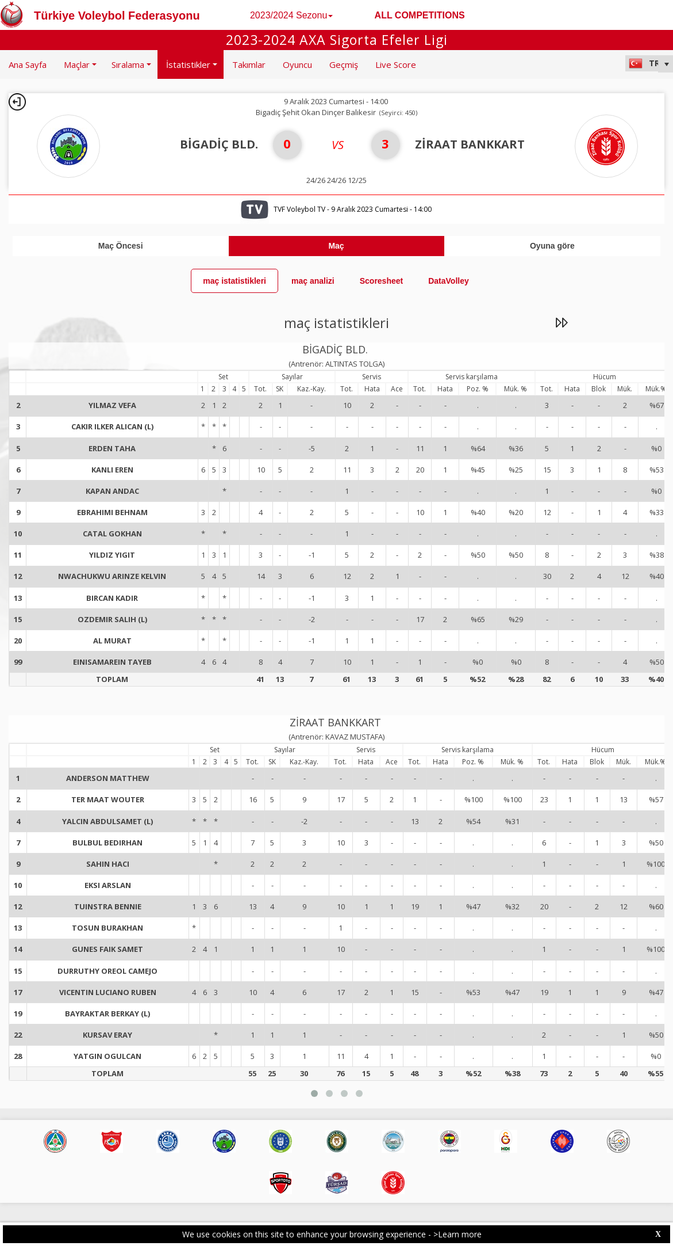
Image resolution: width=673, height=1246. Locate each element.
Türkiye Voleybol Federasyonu (117, 15)
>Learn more (457, 1234)
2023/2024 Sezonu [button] (291, 15)
